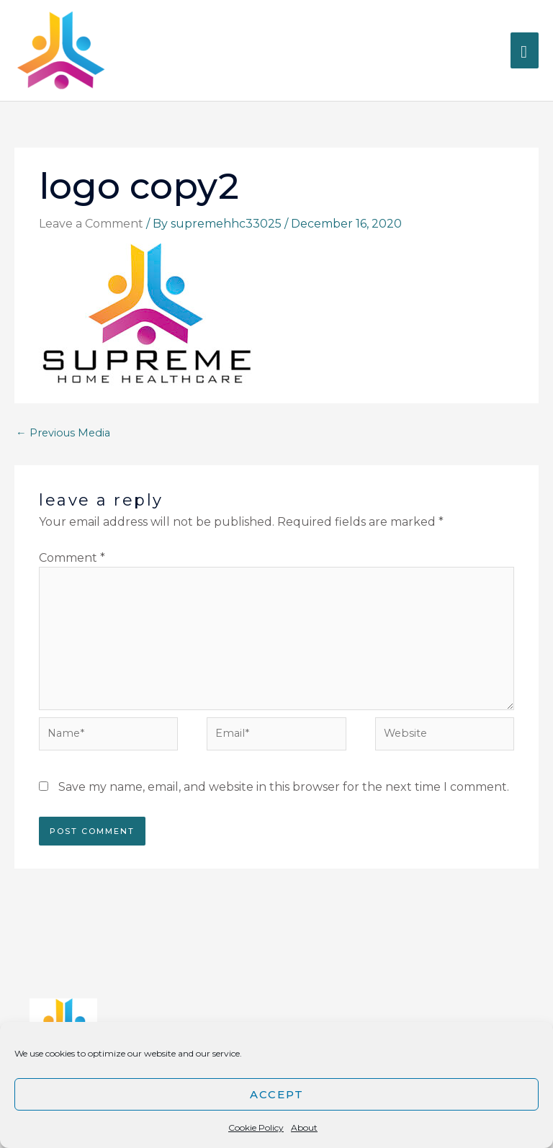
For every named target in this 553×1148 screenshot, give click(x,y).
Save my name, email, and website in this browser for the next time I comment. (283, 787)
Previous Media (63, 432)
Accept (277, 1094)
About (304, 1127)
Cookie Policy (256, 1127)
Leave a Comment (91, 223)
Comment (72, 558)
